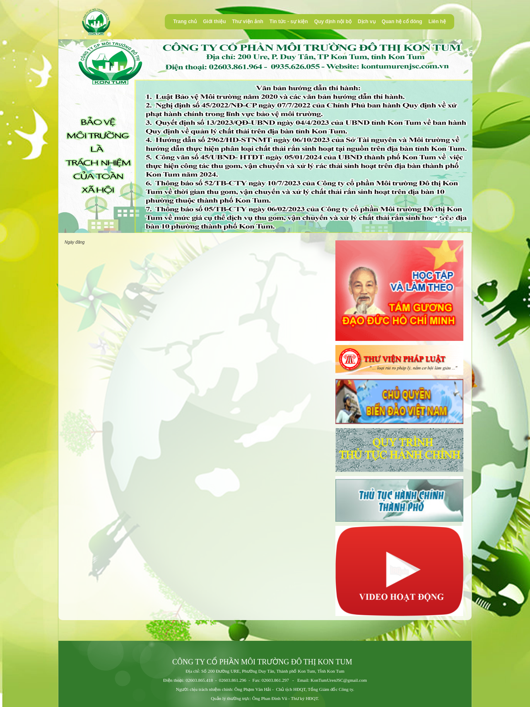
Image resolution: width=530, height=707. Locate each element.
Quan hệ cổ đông (402, 21)
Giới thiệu (214, 21)
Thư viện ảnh (247, 21)
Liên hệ (437, 21)
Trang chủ (185, 21)
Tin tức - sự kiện (289, 21)
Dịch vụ (367, 21)
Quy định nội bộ (333, 21)
